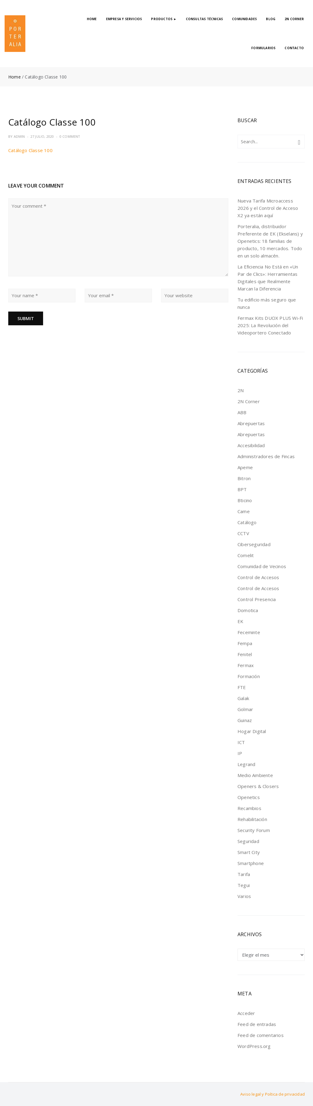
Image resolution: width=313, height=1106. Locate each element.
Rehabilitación (252, 819)
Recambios (249, 808)
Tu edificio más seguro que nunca (267, 303)
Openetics (249, 797)
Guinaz (245, 720)
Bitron (244, 478)
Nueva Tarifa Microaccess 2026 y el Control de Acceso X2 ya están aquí (268, 208)
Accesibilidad (251, 445)
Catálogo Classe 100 (30, 150)
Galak (243, 698)
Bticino (245, 500)
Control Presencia (257, 599)
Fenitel (245, 654)
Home (14, 77)
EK (240, 621)
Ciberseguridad (254, 544)
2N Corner (249, 401)
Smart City (249, 852)
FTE (242, 687)
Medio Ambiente (255, 775)
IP (240, 753)
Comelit (246, 555)
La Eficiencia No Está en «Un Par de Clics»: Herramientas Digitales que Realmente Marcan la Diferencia (268, 278)
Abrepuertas (251, 423)
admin (19, 136)
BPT (242, 489)
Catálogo (247, 522)
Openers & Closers (258, 786)
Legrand (246, 764)
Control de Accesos (258, 577)
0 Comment (70, 136)
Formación (249, 676)
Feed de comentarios (261, 1035)
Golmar (245, 709)
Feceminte (249, 632)
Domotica (248, 610)
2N (241, 390)
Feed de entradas (257, 1024)
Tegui (244, 885)
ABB (242, 412)
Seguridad (248, 841)
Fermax (246, 665)
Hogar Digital (252, 731)
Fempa (245, 643)
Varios (244, 896)
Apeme (245, 467)
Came (244, 511)
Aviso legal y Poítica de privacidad (272, 1094)
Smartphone (251, 863)
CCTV (243, 533)
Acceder (246, 1013)
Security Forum (254, 830)
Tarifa (244, 874)
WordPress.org (254, 1046)
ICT (241, 742)
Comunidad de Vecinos (262, 566)
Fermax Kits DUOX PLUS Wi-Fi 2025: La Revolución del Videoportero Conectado (270, 325)
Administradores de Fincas (266, 456)
